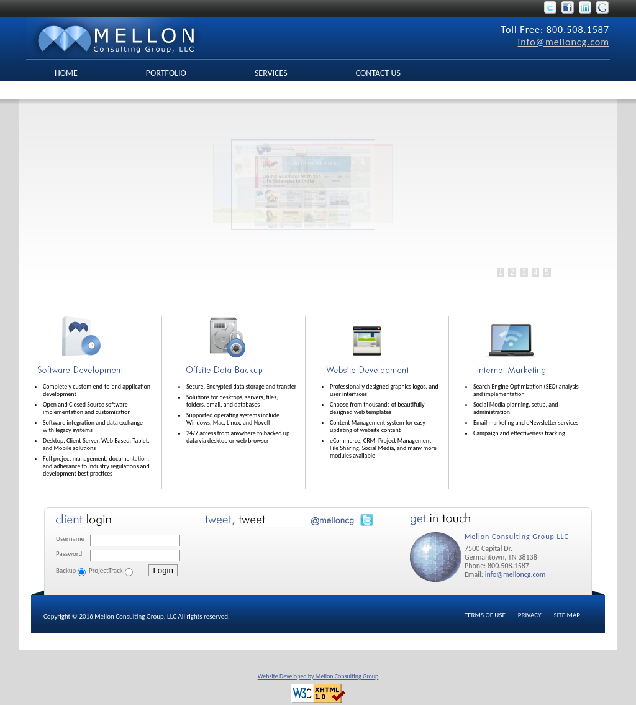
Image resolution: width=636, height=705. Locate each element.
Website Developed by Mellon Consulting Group (318, 676)
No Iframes (298, 205)
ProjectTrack (106, 570)
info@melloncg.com (563, 42)
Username (70, 539)
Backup (66, 570)
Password (69, 554)
